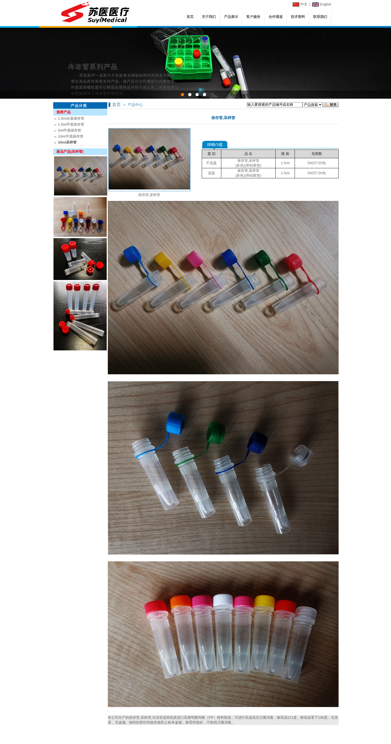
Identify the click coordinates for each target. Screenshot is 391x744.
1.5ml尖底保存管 (71, 118)
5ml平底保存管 (69, 130)
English (325, 4)
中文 (303, 4)
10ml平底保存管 (70, 136)
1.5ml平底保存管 (71, 124)
